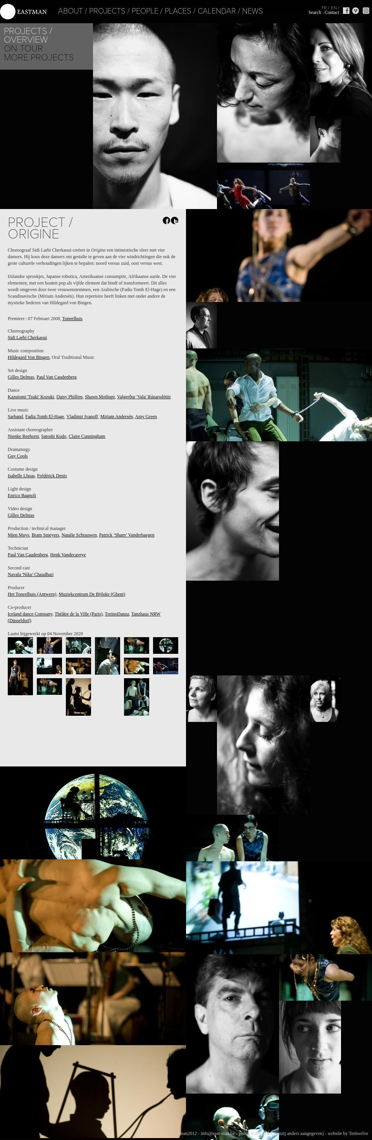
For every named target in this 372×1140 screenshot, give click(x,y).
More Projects (39, 57)
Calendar (189, 11)
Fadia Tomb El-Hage (44, 416)
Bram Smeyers (45, 535)
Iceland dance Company (30, 614)
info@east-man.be (218, 1133)
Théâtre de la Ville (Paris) (79, 614)
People (118, 11)
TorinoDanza (117, 614)
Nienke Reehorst (23, 436)
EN (334, 7)
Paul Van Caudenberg (56, 377)
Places (151, 11)
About (43, 11)
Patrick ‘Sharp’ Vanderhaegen (127, 535)
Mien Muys (18, 535)
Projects (80, 11)
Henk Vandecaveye (68, 554)
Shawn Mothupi (100, 396)
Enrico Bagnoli (22, 495)
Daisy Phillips (69, 396)
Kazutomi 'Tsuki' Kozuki (31, 396)
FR (324, 7)
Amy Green (146, 416)
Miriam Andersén (116, 416)
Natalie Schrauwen (79, 535)
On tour (23, 48)
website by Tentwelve (348, 1133)
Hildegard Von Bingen (29, 357)
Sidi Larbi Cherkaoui (27, 337)
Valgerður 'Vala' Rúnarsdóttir (144, 396)
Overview (26, 39)
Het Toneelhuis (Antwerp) (32, 594)
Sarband (15, 416)
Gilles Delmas (21, 377)
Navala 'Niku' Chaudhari (30, 574)
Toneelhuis (72, 318)
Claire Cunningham (87, 436)
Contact (332, 12)
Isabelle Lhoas (21, 475)
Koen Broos (261, 1133)
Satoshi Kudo (53, 436)
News (225, 11)
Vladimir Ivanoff (82, 416)
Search (314, 12)
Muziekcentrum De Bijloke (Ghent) (92, 594)
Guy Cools (18, 456)
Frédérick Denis (52, 475)
